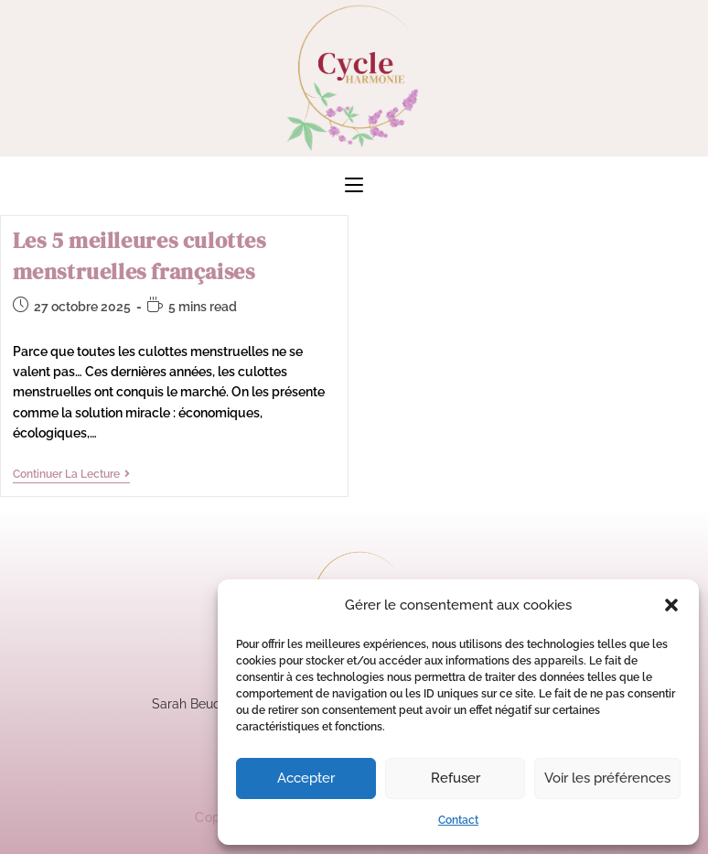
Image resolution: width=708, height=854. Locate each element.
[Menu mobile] (354, 186)
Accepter (306, 778)
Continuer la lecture (71, 474)
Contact (458, 820)
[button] (671, 605)
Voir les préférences (607, 778)
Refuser (455, 778)
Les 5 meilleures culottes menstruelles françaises (139, 255)
